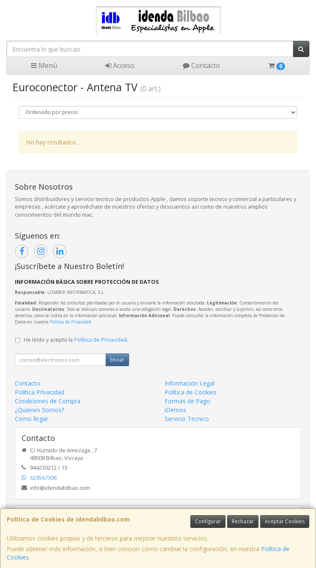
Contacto (201, 65)
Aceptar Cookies (285, 521)
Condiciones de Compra (47, 401)
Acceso (120, 65)
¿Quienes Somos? (39, 410)
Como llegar (31, 419)
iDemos (175, 410)
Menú (44, 65)
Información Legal (189, 383)
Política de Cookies (191, 392)
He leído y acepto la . (76, 339)
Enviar (117, 359)
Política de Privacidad (70, 322)
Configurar (208, 521)
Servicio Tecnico (187, 419)
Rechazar (243, 521)
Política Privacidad (39, 392)
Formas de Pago (187, 401)
